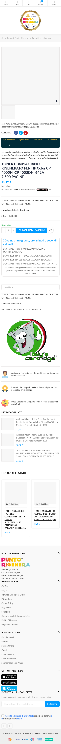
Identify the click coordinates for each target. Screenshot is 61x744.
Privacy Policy (7, 599)
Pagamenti (6, 607)
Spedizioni (5, 612)
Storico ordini (7, 646)
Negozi (4, 590)
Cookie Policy (7, 603)
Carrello (4, 650)
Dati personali (7, 637)
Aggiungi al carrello (31, 230)
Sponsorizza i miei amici (12, 663)
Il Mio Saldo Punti (9, 658)
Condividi (16, 133)
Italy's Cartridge (12, 504)
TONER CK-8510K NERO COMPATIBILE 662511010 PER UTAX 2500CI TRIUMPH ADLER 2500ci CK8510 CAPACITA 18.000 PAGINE (37, 453)
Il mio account (7, 654)
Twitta (21, 133)
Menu (6, 2)
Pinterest (25, 133)
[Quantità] (8, 230)
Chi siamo (5, 586)
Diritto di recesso (9, 620)
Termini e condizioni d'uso (13, 595)
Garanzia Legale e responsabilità (15, 616)
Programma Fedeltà (9, 624)
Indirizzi (4, 641)
